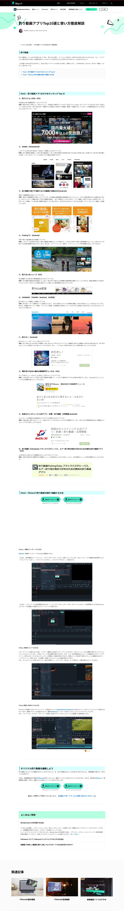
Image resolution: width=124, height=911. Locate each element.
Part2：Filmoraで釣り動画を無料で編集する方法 (38, 75)
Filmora (21, 553)
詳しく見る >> (74, 834)
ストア (82, 3)
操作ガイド (54, 9)
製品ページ (35, 9)
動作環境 (63, 9)
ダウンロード (93, 3)
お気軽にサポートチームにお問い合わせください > (77, 796)
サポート (105, 3)
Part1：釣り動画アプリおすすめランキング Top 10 (39, 72)
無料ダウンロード (91, 9)
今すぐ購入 (103, 9)
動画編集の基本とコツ (76, 9)
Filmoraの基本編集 (26, 45)
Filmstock (45, 9)
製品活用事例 (71, 3)
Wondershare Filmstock (65, 709)
